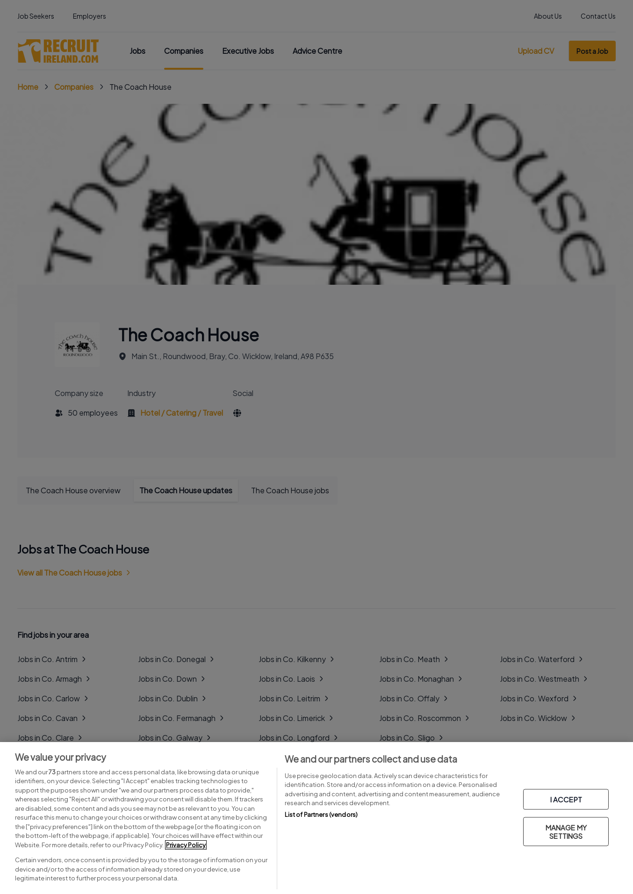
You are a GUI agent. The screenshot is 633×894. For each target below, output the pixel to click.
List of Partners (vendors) (321, 814)
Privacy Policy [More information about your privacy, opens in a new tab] (186, 845)
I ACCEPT (566, 799)
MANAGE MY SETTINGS (566, 831)
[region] (316, 818)
